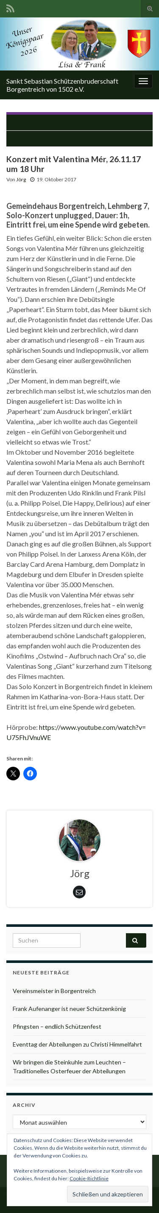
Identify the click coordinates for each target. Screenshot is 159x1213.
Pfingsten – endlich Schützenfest (57, 1026)
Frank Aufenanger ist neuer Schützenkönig (69, 1008)
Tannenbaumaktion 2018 (75, 138)
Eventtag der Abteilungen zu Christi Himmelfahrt (77, 1044)
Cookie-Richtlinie (89, 1178)
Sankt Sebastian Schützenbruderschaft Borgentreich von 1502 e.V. (62, 85)
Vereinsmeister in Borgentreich (54, 990)
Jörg (21, 179)
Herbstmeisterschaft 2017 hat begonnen (84, 122)
